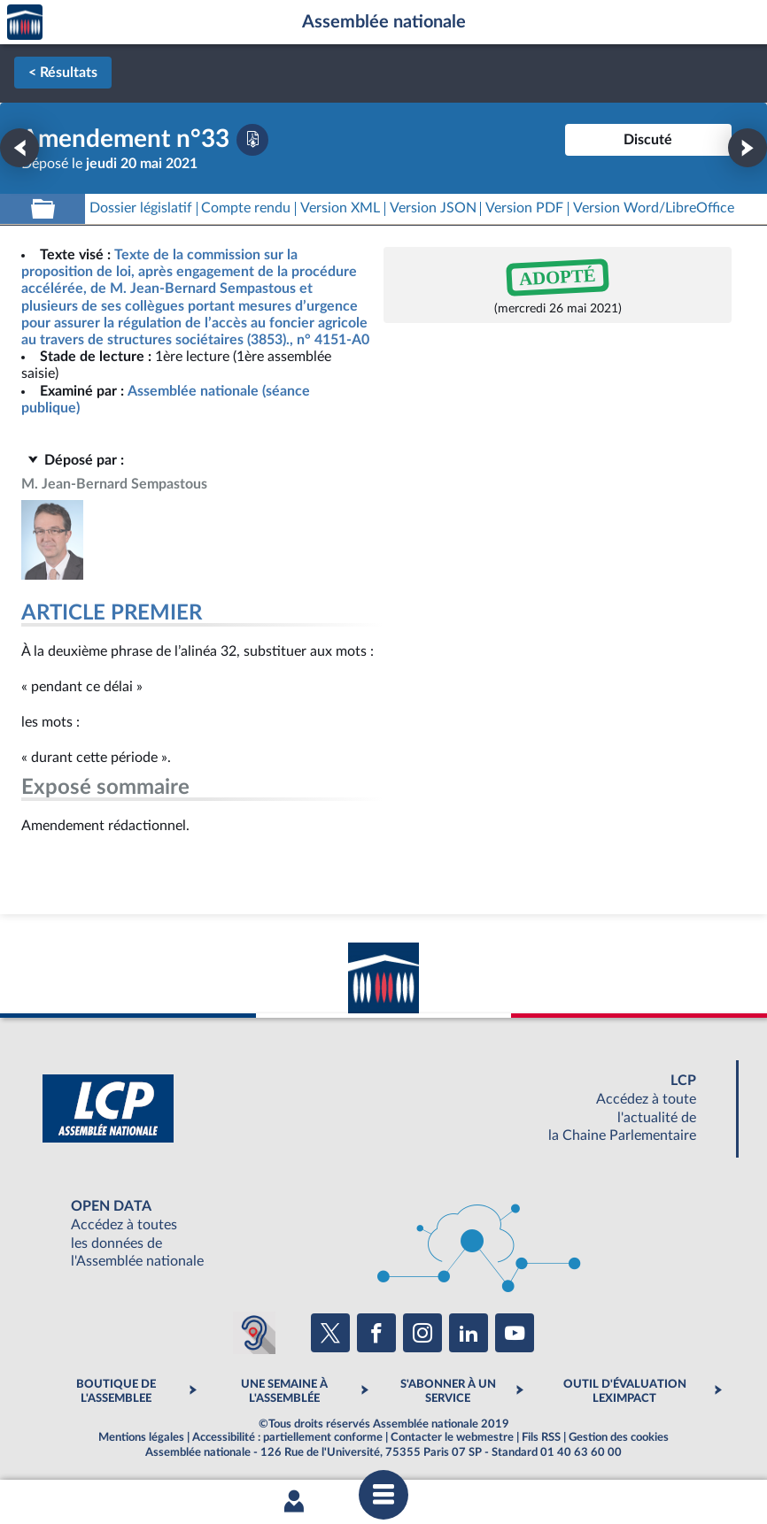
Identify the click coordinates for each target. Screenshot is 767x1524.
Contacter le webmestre (452, 1437)
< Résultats (62, 72)
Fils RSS (541, 1437)
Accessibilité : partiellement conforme (287, 1437)
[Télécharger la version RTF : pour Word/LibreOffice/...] (654, 208)
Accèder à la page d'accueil (25, 22)
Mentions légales (141, 1437)
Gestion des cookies (619, 1437)
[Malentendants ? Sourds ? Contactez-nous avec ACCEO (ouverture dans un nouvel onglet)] (254, 1333)
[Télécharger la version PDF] (252, 140)
